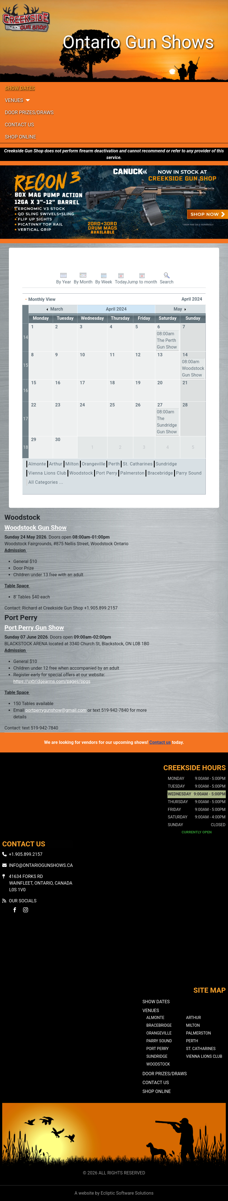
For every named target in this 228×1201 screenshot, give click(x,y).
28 (184, 405)
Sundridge (166, 464)
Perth (114, 464)
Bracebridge (160, 473)
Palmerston (132, 473)
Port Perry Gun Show (34, 627)
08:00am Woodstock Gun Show (193, 368)
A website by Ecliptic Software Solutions (113, 1193)
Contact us (160, 742)
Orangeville (94, 464)
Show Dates (20, 88)
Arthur (55, 464)
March (55, 309)
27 (159, 405)
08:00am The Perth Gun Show (167, 340)
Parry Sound (189, 473)
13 (159, 354)
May (180, 309)
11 (112, 354)
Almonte (37, 464)
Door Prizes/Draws (29, 112)
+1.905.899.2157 (25, 854)
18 (112, 382)
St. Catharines (137, 464)
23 (57, 405)
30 (57, 439)
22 (33, 405)
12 (137, 354)
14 (25, 337)
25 (112, 405)
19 (137, 382)
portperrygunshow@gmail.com (56, 710)
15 (25, 365)
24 (82, 405)
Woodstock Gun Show (35, 527)
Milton (72, 464)
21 (184, 382)
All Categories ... (45, 482)
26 (137, 405)
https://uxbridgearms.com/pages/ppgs (51, 681)
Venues (14, 100)
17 (82, 382)
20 (159, 382)
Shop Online (20, 137)
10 (82, 354)
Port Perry (106, 473)
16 (25, 390)
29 (33, 439)
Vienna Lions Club (47, 473)
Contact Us (19, 124)
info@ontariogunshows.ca (41, 865)
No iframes (114, 954)
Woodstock (81, 473)
